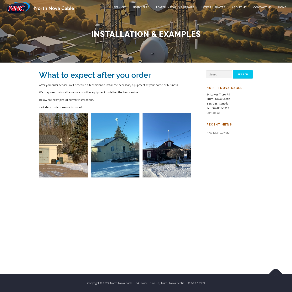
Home (282, 7)
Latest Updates (213, 7)
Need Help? (141, 7)
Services (120, 7)
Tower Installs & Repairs (175, 7)
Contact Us (262, 7)
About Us (239, 7)
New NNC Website (218, 133)
